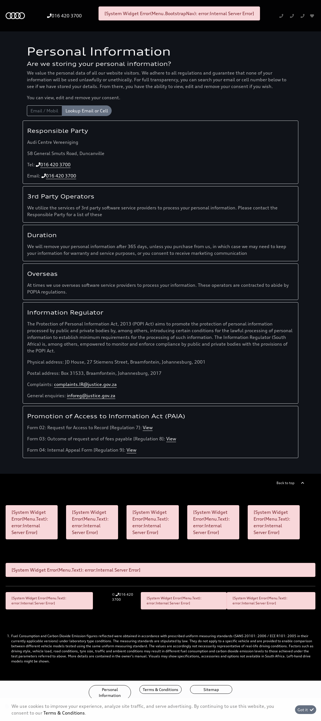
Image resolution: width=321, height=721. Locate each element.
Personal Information (110, 692)
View (148, 427)
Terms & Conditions (160, 689)
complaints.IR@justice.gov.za (85, 384)
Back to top (285, 483)
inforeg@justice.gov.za (91, 395)
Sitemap (211, 689)
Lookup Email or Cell (86, 111)
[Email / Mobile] (44, 110)
